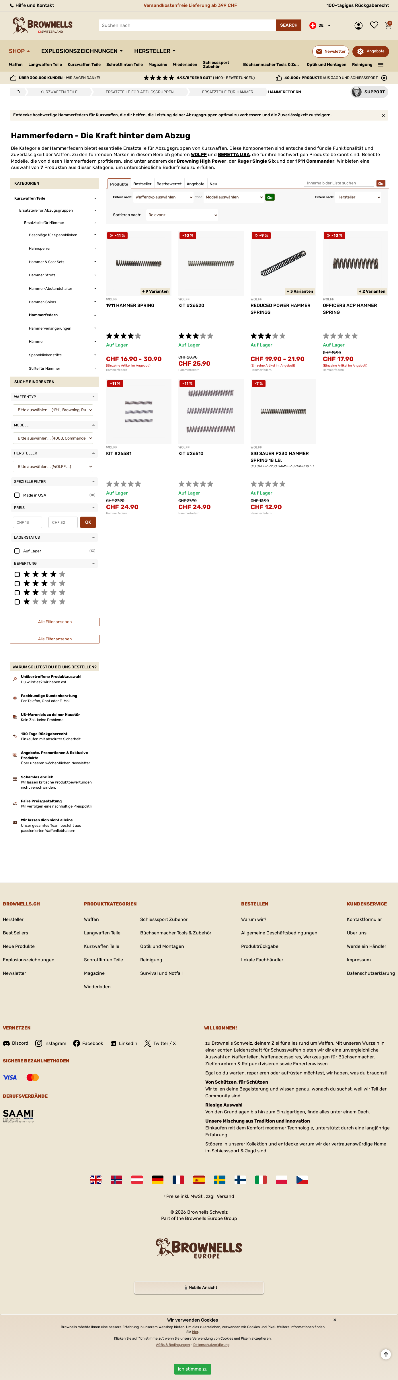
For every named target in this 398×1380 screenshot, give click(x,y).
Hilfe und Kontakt (31, 5)
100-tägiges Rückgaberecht (358, 5)
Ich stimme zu (193, 1369)
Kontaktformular (364, 919)
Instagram (50, 1043)
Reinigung (362, 64)
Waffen (16, 64)
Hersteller (152, 51)
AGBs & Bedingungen (173, 1345)
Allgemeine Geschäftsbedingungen (279, 933)
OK (88, 522)
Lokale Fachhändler (262, 959)
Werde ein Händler (366, 946)
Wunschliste (376, 25)
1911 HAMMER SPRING (130, 305)
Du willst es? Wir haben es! (43, 682)
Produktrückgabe (259, 946)
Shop (17, 51)
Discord (15, 1043)
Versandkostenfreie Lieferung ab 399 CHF (190, 5)
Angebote (376, 51)
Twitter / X (160, 1043)
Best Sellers (15, 933)
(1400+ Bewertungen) (216, 78)
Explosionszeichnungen (79, 51)
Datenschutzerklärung (371, 973)
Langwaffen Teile (45, 64)
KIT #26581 (118, 453)
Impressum (359, 959)
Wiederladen (185, 64)
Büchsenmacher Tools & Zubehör (273, 64)
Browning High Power (202, 161)
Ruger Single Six (256, 161)
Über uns (356, 933)
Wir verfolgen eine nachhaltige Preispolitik (56, 806)
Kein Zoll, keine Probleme (42, 720)
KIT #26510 (191, 453)
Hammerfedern (116, 370)
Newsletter (14, 973)
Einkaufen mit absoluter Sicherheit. (51, 739)
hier (195, 1332)
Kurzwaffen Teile (84, 64)
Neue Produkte (19, 946)
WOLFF (199, 154)
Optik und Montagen (326, 64)
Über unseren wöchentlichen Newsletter (55, 763)
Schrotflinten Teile (124, 64)
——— (381, 64)
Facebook (88, 1043)
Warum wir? (253, 919)
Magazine (158, 64)
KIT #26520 (191, 305)
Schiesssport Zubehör (216, 65)
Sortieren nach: (127, 214)
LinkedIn (123, 1043)
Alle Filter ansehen (55, 621)
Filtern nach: (122, 197)
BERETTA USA (234, 154)
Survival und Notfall (161, 973)
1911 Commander (315, 161)
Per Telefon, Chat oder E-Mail (45, 701)
